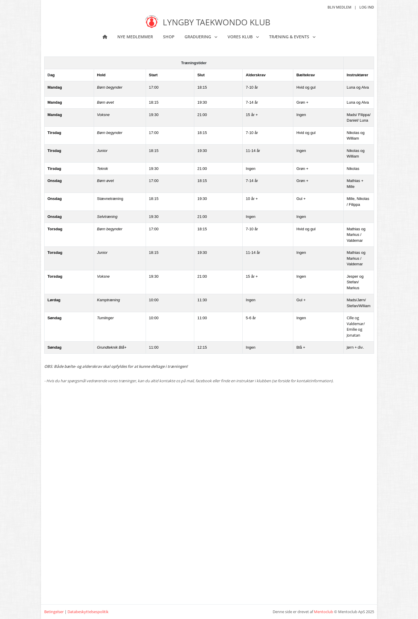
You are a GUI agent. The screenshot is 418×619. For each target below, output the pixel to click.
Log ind (366, 7)
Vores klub (241, 36)
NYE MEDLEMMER (135, 36)
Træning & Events (289, 36)
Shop (169, 36)
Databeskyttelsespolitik (88, 611)
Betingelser (54, 611)
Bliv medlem (339, 7)
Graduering (198, 36)
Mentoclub (323, 611)
